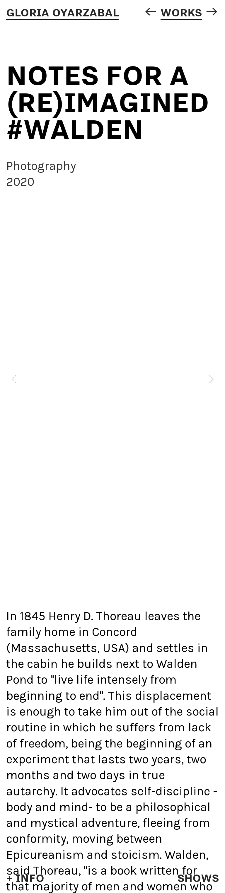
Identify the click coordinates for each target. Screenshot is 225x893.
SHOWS (198, 877)
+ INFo (25, 877)
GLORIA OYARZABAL (62, 12)
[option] (112, 379)
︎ (212, 12)
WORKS (181, 12)
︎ (151, 12)
